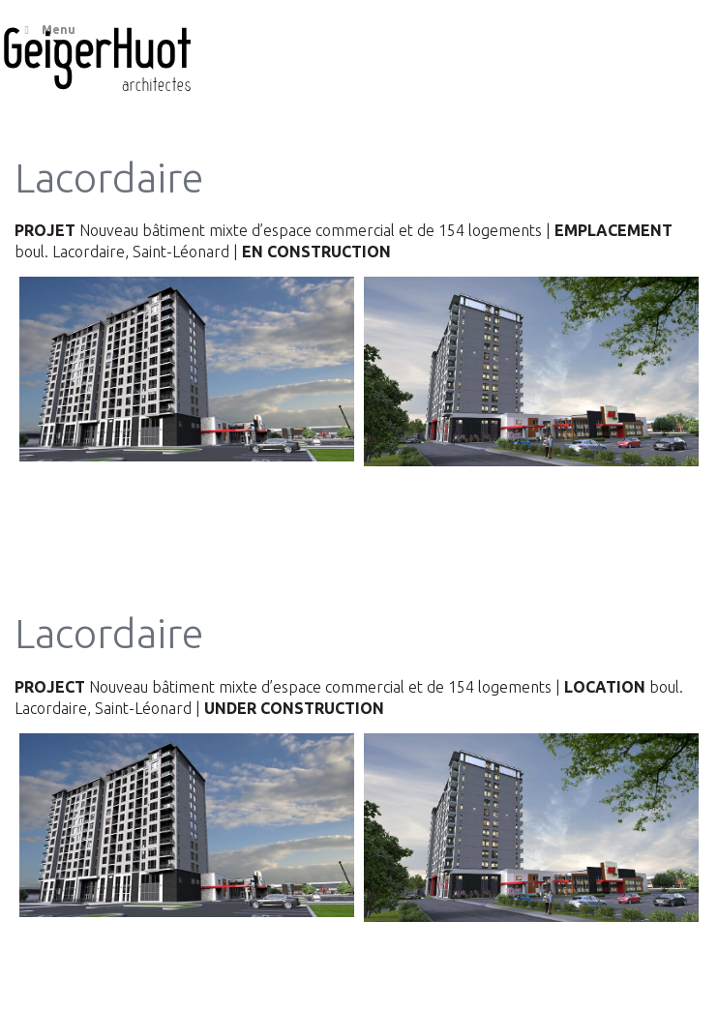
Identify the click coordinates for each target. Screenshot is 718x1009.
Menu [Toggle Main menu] (47, 29)
